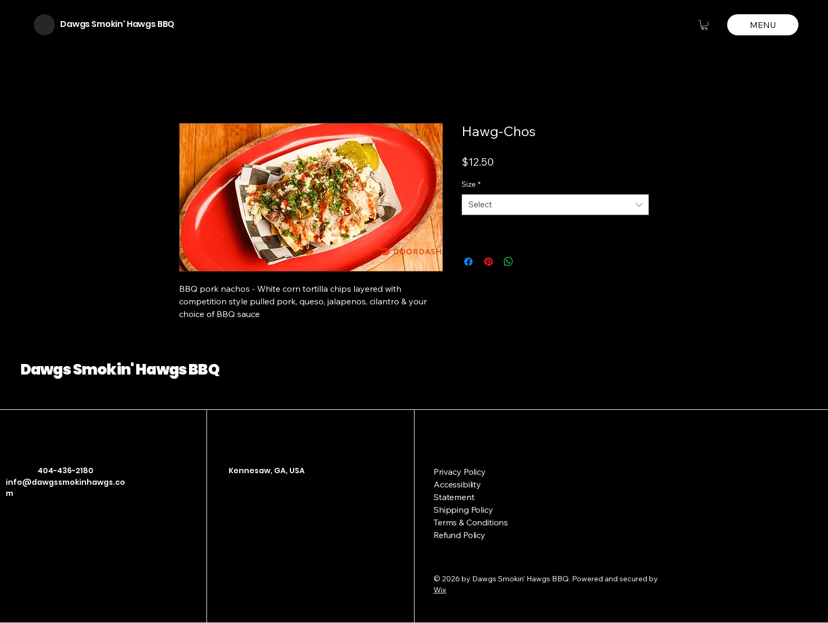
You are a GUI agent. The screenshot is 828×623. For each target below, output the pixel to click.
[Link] (266, 516)
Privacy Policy (460, 471)
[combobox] (555, 205)
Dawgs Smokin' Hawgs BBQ (117, 24)
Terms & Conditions (471, 522)
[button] (704, 25)
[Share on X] (528, 261)
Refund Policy (459, 535)
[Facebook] (234, 516)
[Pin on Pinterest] (488, 261)
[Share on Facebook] (468, 261)
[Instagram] (250, 516)
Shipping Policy (463, 509)
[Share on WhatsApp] (508, 261)
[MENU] (762, 24)
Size (471, 184)
